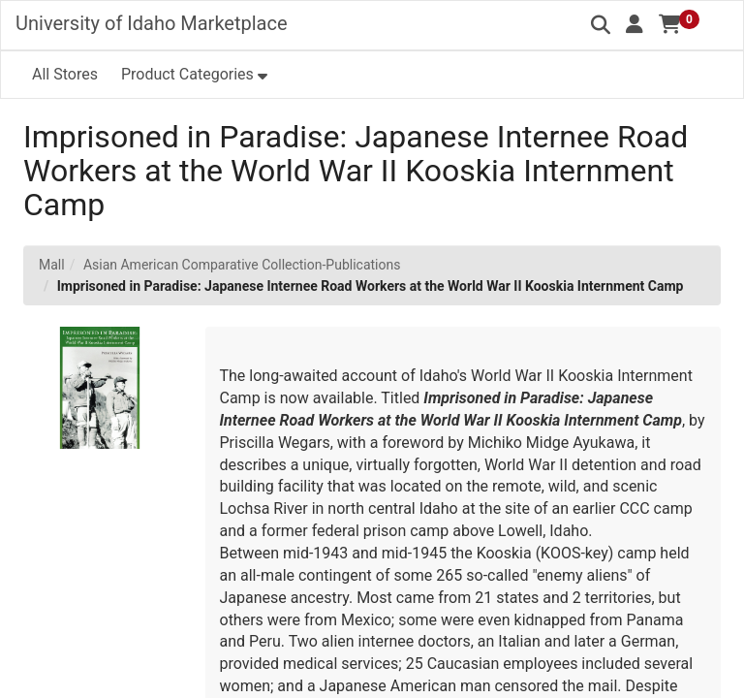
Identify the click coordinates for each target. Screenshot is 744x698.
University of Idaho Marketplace (152, 23)
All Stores (65, 74)
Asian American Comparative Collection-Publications (242, 264)
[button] (634, 24)
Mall (52, 264)
